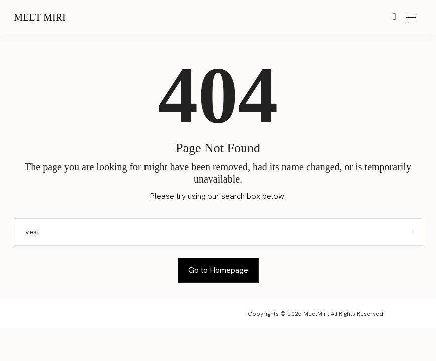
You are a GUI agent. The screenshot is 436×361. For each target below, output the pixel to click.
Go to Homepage (218, 270)
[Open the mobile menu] (411, 18)
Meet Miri (40, 17)
